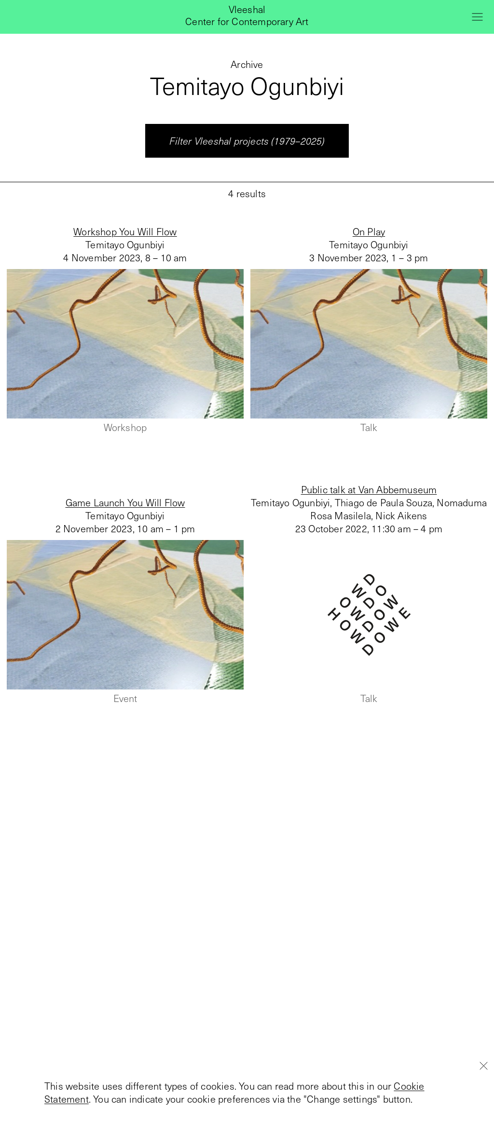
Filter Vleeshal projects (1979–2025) (246, 141)
